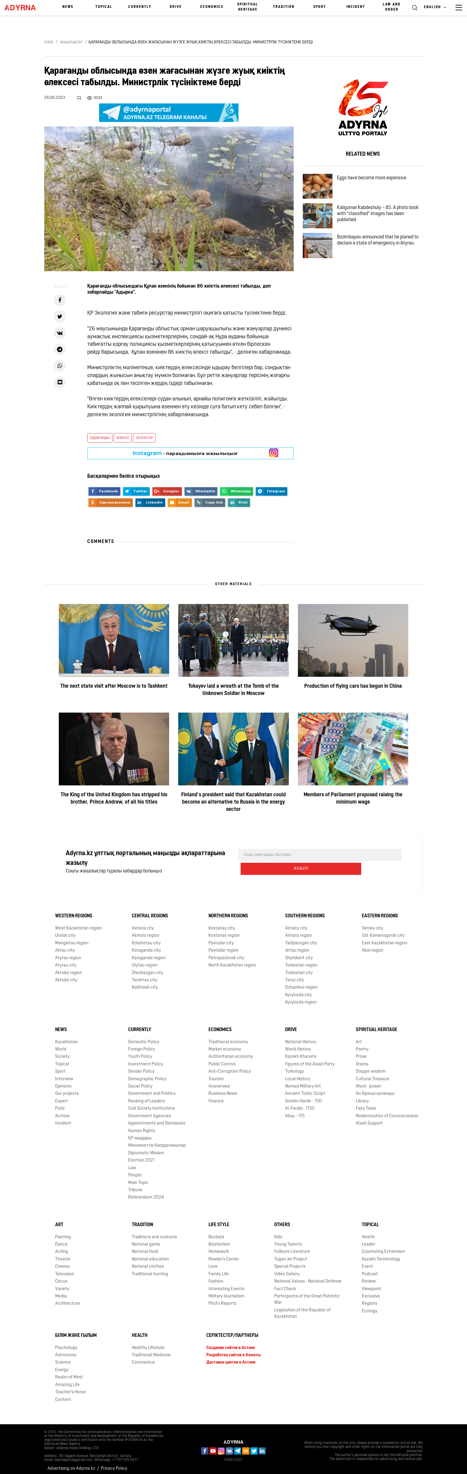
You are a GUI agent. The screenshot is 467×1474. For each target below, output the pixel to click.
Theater (63, 1255)
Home (48, 42)
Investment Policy (145, 1060)
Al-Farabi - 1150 (300, 1104)
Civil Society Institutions (151, 1104)
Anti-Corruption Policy (229, 1067)
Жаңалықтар (71, 42)
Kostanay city (221, 924)
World (60, 1045)
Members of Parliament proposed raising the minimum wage (353, 798)
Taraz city (294, 976)
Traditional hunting (150, 1270)
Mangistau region (71, 939)
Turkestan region (301, 961)
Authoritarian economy (230, 1052)
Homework (218, 1247)
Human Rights (141, 1126)
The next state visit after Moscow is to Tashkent (114, 686)
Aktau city (65, 946)
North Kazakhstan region (232, 961)
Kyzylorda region (301, 998)
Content (63, 1395)
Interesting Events (226, 1284)
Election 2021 (141, 1156)
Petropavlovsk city (226, 954)
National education (150, 1255)
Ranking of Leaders (146, 1097)
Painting (63, 1233)
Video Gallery (287, 1270)
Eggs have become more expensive (377, 179)
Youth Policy (140, 1052)
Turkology (294, 1067)
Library (362, 1097)
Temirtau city (144, 976)
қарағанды (100, 438)
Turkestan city (299, 968)
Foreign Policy (141, 1045)
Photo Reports (222, 1299)
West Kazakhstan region (78, 924)
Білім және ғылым (76, 1331)
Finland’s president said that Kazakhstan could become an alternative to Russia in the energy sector (233, 802)
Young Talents (288, 1240)
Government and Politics (151, 1089)
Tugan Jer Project (290, 1255)
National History (300, 1037)
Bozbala (216, 1233)
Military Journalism (226, 1292)
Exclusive (371, 1292)
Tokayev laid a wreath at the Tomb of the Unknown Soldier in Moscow (233, 690)
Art (359, 1037)
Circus (61, 1277)
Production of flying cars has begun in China (353, 686)
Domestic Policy (143, 1037)
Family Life (218, 1270)
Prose (361, 1052)
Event (367, 1262)
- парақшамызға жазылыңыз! (185, 453)
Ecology (369, 1307)
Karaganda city (146, 946)
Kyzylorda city (298, 991)
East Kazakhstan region (384, 939)
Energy (61, 1366)
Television (64, 1270)
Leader (368, 1240)
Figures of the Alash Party (310, 1060)
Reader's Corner (223, 1255)
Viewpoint (371, 1284)
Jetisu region (297, 946)
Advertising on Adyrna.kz (71, 1464)
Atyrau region (68, 954)
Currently (140, 7)
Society (62, 1052)
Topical (103, 7)
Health (368, 1233)
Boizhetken (219, 1240)
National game (146, 1240)
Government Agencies (149, 1112)
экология (144, 438)
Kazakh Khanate (300, 1052)
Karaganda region (149, 954)
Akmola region (145, 931)
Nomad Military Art (303, 1082)
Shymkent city (299, 954)
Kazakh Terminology (381, 1255)
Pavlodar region (223, 946)
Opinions (63, 1082)
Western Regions (73, 911)
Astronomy (65, 1351)
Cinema (62, 1262)
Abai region (372, 946)
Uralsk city (65, 931)
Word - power (368, 1082)
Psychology (66, 1343)
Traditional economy (228, 1037)
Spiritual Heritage (247, 7)
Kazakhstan (66, 1037)
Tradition (284, 7)
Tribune (135, 1186)
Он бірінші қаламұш (375, 1089)
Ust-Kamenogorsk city (383, 931)
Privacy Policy (114, 1464)
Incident (355, 7)
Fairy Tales (366, 1104)
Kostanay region (224, 931)
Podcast (370, 1270)
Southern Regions (305, 911)
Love (213, 1262)
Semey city (372, 924)
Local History (297, 1074)
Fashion (215, 1277)
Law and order (392, 7)
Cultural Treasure (372, 1074)
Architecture (67, 1299)
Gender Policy (141, 1067)
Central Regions (150, 911)
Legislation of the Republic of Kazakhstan (302, 1309)
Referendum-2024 (146, 1193)
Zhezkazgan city (147, 968)
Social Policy (140, 1082)
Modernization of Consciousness (387, 1112)
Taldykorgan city (301, 939)
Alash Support (369, 1119)
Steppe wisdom (370, 1067)
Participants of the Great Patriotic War (307, 1295)
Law (132, 1164)
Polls (60, 1104)
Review (369, 1277)
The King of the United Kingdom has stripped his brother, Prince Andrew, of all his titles (114, 798)
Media (61, 1292)
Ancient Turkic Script (305, 1089)
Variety (62, 1284)
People (135, 1171)
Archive (62, 1112)
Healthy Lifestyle (148, 1343)
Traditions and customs (154, 1233)
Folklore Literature (292, 1247)
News (67, 7)
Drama (362, 1060)
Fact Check (285, 1284)
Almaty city (296, 924)
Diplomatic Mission (146, 1149)
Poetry (362, 1045)
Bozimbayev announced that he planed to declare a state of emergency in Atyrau (380, 255)
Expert (61, 1097)
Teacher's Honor (70, 1388)
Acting (61, 1247)
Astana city (143, 924)
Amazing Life (67, 1380)
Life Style (218, 1220)
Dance (61, 1240)
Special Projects (289, 1262)
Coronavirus (143, 1358)
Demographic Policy (147, 1074)
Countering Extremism (383, 1247)
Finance (216, 1097)
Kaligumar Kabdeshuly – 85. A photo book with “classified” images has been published (380, 220)
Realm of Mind (68, 1373)
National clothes (148, 1262)
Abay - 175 (295, 1112)
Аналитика (219, 1082)
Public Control (222, 1060)
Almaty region (298, 931)
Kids (278, 1233)
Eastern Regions (380, 911)
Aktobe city (66, 976)
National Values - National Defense (308, 1277)
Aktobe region (68, 968)
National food (145, 1247)
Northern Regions (228, 911)
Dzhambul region (301, 983)
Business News (222, 1089)
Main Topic (138, 1178)
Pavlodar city (221, 939)
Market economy (224, 1045)
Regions (369, 1299)
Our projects (67, 1089)
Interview (64, 1074)
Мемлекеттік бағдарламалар (157, 1141)
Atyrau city (65, 961)
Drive (176, 7)
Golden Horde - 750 (303, 1097)
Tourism (216, 1074)
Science (63, 1358)
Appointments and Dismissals (156, 1119)
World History (298, 1045)
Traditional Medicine (151, 1351)
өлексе (122, 438)
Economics (211, 7)
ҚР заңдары (140, 1134)
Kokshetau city (146, 939)
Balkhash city (145, 983)
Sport (319, 7)
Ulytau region (145, 961)
